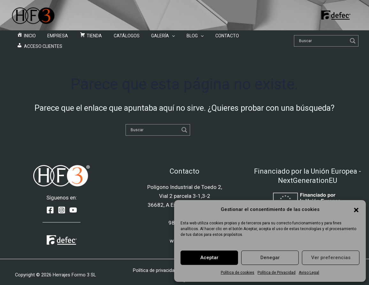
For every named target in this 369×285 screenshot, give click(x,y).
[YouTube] (73, 205)
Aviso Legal (309, 272)
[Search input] (308, 38)
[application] (162, 38)
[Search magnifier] (338, 38)
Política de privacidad (155, 265)
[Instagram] (61, 205)
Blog (180, 38)
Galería (153, 38)
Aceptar (209, 257)
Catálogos (122, 38)
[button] (356, 209)
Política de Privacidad (277, 272)
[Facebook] (50, 205)
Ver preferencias (330, 257)
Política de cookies (237, 272)
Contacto (207, 38)
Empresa (64, 38)
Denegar (270, 257)
